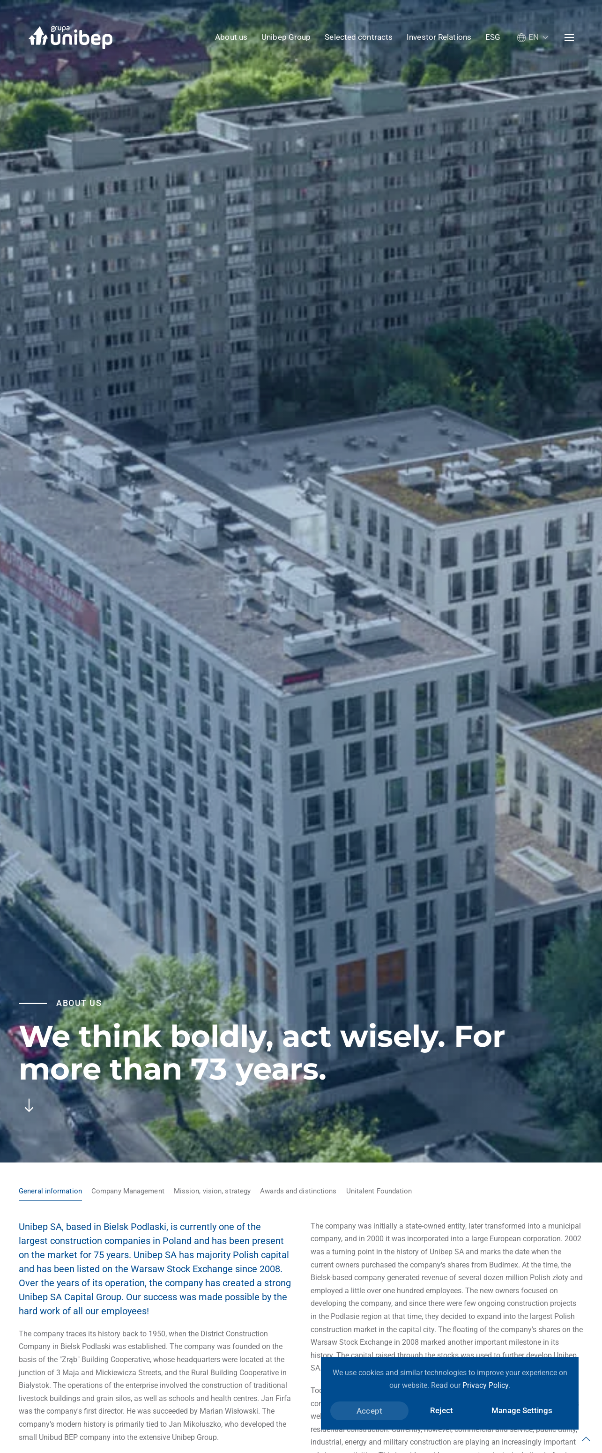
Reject (441, 1410)
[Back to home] (70, 37)
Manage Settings (521, 1410)
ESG (492, 37)
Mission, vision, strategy (212, 1191)
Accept (369, 1411)
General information (50, 1191)
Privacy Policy (485, 1385)
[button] (532, 37)
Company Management (127, 1191)
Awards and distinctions (298, 1191)
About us (231, 37)
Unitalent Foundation (379, 1191)
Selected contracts (359, 37)
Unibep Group (286, 37)
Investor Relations (439, 37)
